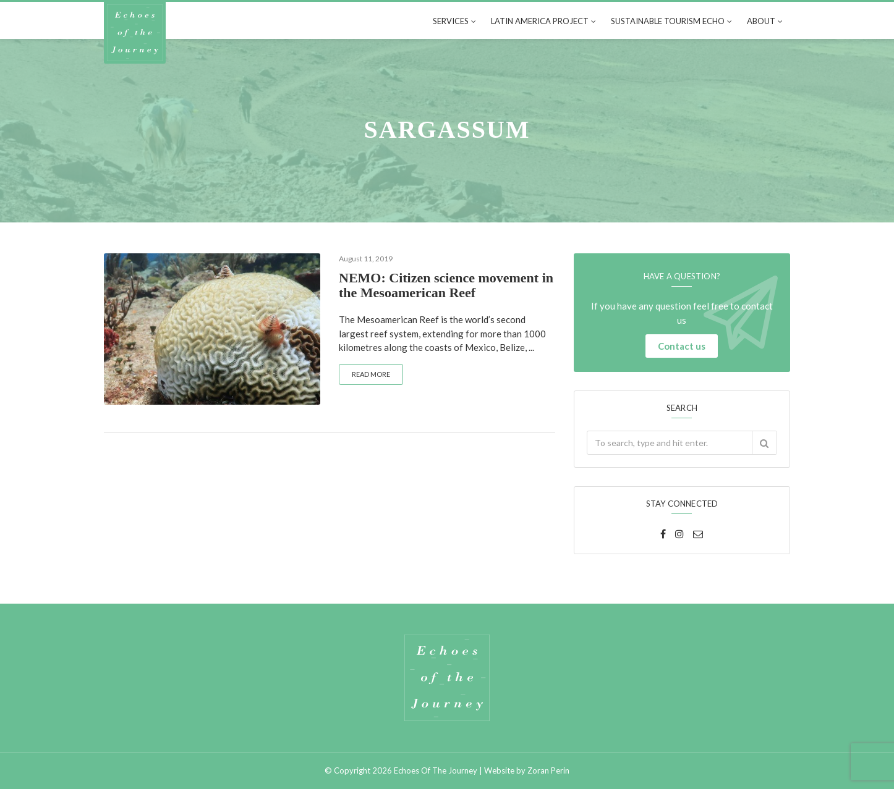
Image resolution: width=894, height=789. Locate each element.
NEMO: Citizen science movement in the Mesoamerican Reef (446, 285)
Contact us (681, 346)
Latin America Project (540, 21)
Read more (371, 374)
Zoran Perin (548, 770)
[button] (764, 442)
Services (451, 21)
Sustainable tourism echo (668, 21)
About (761, 21)
